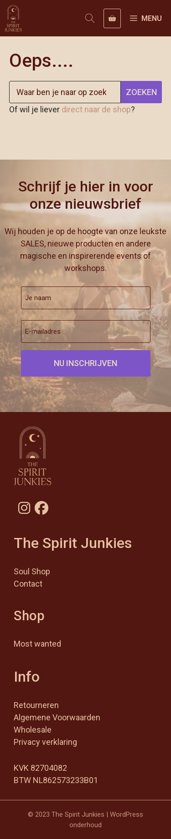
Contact (28, 583)
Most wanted (37, 643)
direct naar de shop (96, 109)
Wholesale (33, 729)
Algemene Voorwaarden (57, 717)
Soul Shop (32, 571)
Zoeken (141, 92)
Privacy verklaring (45, 742)
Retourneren (36, 705)
